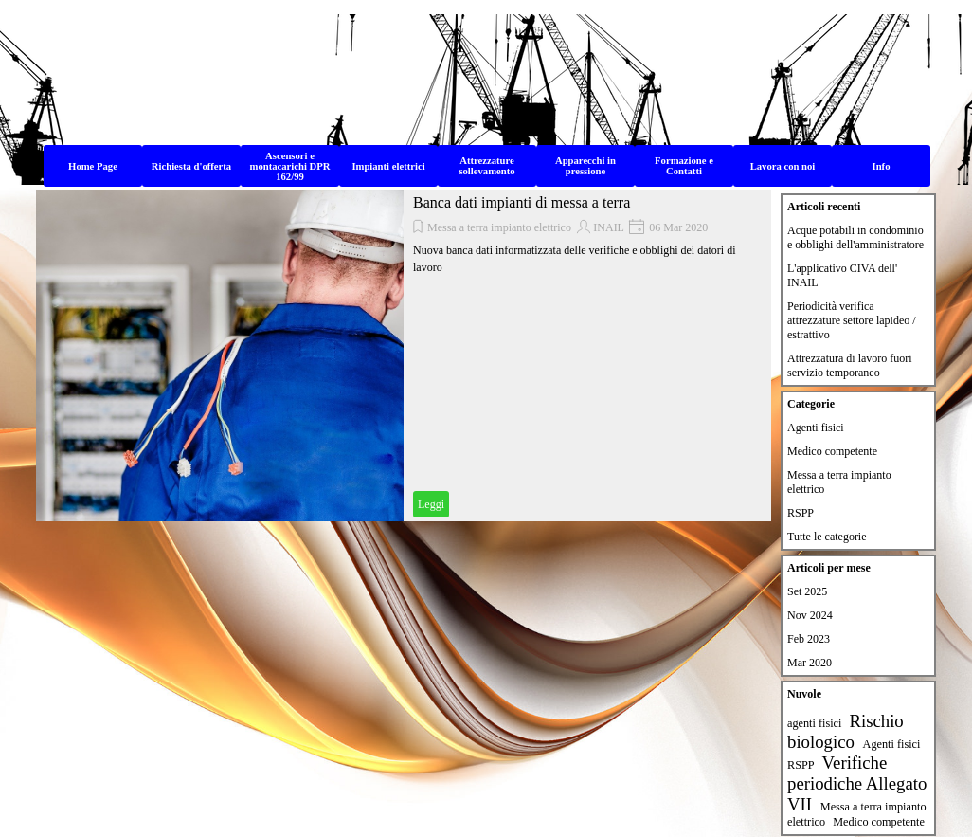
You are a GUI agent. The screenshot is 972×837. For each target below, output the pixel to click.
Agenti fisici (815, 427)
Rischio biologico (845, 731)
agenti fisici (814, 723)
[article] (403, 355)
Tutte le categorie (827, 536)
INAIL (608, 227)
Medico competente (832, 451)
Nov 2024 (810, 615)
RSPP (800, 512)
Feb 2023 (808, 639)
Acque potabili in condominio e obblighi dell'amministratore (855, 237)
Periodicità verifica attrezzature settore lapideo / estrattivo (851, 320)
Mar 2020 (809, 662)
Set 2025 (807, 591)
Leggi (431, 504)
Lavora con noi (783, 166)
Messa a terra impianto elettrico (499, 227)
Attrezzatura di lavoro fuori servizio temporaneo (849, 365)
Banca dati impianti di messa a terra (521, 202)
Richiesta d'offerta (191, 166)
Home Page (92, 166)
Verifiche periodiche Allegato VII (857, 783)
